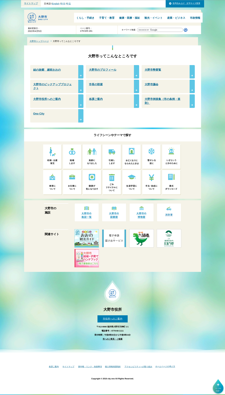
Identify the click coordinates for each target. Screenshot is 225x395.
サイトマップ (31, 3)
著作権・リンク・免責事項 (90, 366)
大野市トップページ (39, 41)
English (55, 3)
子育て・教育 (107, 17)
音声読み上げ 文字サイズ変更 (186, 3)
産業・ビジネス (176, 17)
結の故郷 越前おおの (47, 69)
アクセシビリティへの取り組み (138, 366)
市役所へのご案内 (112, 318)
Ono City (38, 113)
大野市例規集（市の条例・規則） (162, 101)
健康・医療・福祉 (129, 17)
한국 (63, 3)
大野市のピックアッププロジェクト (52, 86)
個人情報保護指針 (113, 366)
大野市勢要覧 (153, 69)
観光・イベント (153, 17)
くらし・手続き (85, 17)
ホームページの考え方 (165, 366)
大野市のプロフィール (102, 69)
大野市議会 (151, 84)
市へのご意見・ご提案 (112, 339)
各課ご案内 (96, 99)
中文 (68, 3)
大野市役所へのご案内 (47, 99)
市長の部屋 (96, 84)
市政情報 (195, 17)
